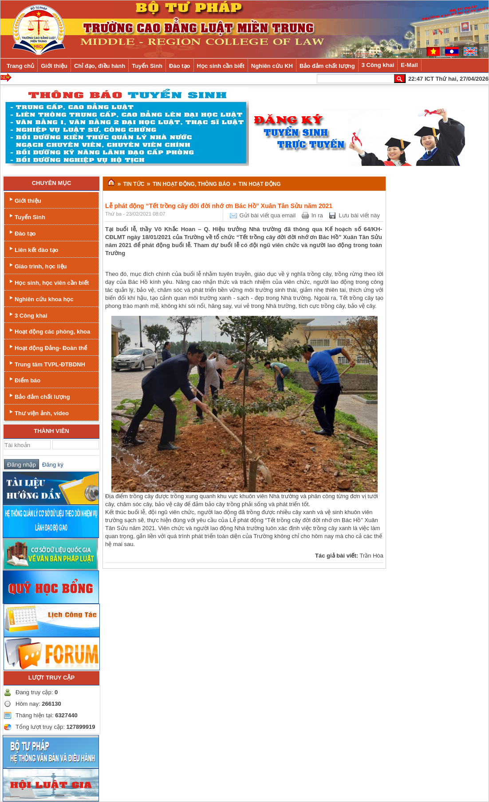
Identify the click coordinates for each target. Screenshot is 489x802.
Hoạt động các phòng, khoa (49, 330)
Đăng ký (51, 464)
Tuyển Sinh (26, 216)
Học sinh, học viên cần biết (48, 282)
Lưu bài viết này (359, 215)
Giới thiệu (24, 200)
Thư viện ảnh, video (38, 412)
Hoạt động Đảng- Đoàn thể (47, 347)
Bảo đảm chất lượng (39, 396)
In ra (317, 215)
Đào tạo (21, 232)
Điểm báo (24, 379)
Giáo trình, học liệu (37, 265)
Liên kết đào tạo (33, 249)
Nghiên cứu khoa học (41, 298)
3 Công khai (27, 315)
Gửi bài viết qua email (268, 215)
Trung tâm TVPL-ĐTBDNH (46, 363)
